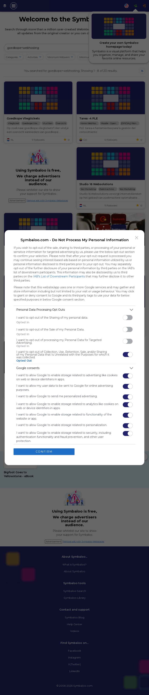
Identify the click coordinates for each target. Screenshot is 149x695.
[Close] (136, 237)
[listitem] (74, 310)
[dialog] (74, 347)
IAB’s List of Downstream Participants (59, 276)
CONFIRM (44, 451)
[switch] (128, 317)
